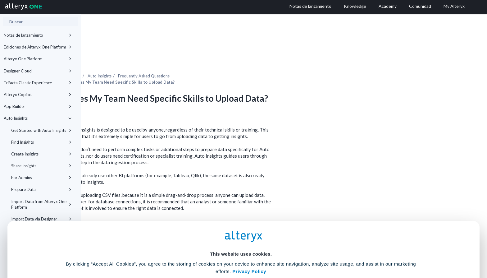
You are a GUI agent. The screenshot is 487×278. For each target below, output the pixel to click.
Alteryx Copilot (37, 94)
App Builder (37, 106)
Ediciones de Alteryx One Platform (37, 46)
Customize (291, 250)
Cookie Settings (241, 232)
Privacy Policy (249, 215)
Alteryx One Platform (37, 58)
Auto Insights (37, 118)
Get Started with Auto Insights (41, 130)
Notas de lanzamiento (37, 35)
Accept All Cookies (196, 250)
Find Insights (41, 142)
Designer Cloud (37, 70)
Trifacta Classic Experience (37, 82)
